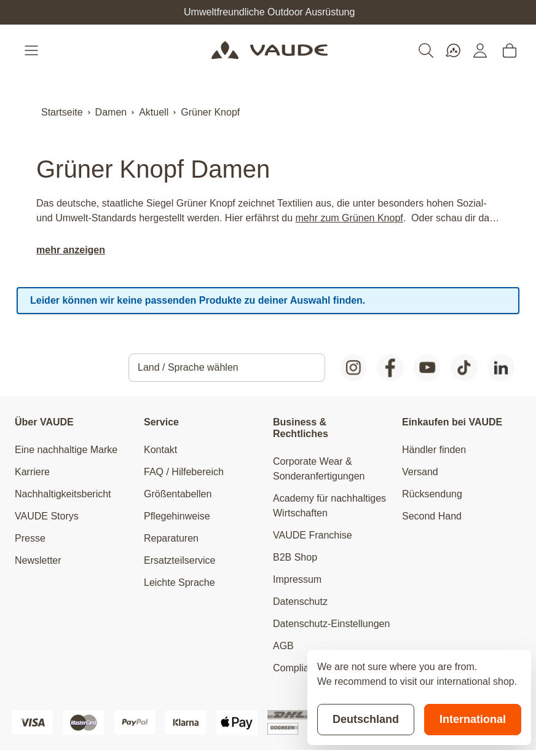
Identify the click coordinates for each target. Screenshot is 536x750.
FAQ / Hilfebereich (184, 472)
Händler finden (434, 449)
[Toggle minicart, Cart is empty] (509, 50)
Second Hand (432, 516)
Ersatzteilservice (179, 560)
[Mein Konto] (480, 50)
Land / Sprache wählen (188, 367)
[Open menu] (32, 50)
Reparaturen (171, 538)
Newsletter (38, 560)
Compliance (299, 668)
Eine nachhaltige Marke (66, 449)
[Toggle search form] (426, 50)
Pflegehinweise (177, 516)
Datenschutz (300, 601)
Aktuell (153, 112)
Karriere (32, 472)
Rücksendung (432, 494)
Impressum (297, 579)
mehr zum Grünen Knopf (349, 218)
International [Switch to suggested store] (472, 719)
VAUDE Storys (47, 516)
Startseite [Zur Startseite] (62, 112)
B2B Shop (295, 557)
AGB (283, 646)
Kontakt (160, 449)
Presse (30, 538)
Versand (420, 472)
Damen (111, 112)
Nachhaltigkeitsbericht (63, 494)
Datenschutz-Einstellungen (331, 623)
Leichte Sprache (179, 582)
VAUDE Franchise (312, 535)
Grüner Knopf (210, 112)
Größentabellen (177, 494)
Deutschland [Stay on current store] (366, 719)
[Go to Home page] (269, 50)
